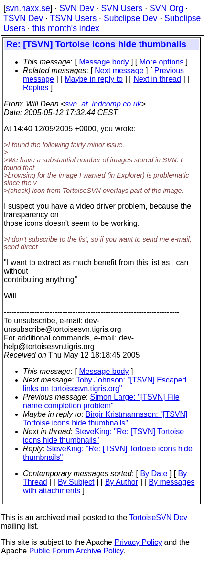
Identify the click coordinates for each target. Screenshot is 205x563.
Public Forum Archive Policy (76, 551)
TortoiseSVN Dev (158, 517)
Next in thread (157, 79)
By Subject (76, 482)
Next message (119, 70)
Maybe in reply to (94, 79)
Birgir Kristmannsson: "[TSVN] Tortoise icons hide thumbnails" (105, 418)
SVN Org (166, 8)
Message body (104, 62)
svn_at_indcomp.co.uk (103, 104)
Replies (35, 88)
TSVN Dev (23, 18)
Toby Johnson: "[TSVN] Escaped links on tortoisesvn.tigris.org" (104, 384)
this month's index (65, 28)
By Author (121, 482)
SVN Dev (76, 8)
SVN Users (121, 8)
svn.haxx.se (28, 8)
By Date (153, 473)
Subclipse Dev (130, 18)
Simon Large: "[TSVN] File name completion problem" (101, 401)
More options (162, 62)
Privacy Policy (138, 542)
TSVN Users (73, 18)
